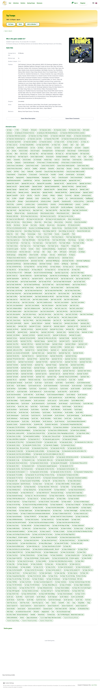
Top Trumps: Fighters (43, 516)
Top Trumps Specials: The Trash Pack (15, 477)
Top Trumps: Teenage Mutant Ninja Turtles (16, 576)
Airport (71, 144)
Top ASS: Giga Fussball (22, 391)
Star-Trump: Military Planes (82, 266)
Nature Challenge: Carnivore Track (14, 231)
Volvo (53, 611)
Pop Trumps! (81, 240)
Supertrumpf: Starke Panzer (69, 370)
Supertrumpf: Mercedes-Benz (13, 356)
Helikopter (52, 195)
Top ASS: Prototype (55, 406)
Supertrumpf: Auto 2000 (73, 326)
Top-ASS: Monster (10, 599)
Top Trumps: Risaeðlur (86, 558)
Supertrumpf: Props (39, 364)
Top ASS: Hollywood (70, 394)
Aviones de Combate (23, 150)
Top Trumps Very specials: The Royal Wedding (30, 480)
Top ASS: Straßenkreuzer (12, 418)
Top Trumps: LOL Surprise (58, 531)
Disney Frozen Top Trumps (87, 168)
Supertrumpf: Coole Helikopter (13, 335)
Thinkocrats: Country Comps (34, 379)
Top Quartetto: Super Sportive (51, 424)
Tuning (73, 602)
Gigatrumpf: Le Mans (11, 192)
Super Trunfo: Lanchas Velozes (76, 308)
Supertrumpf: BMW (11, 332)
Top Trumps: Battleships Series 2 (14, 489)
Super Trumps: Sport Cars (12, 299)
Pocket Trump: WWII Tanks (44, 240)
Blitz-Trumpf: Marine (84, 153)
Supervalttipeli (22, 379)
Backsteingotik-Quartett (47, 150)
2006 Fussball (86, 130)
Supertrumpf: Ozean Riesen (71, 359)
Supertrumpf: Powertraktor (12, 364)
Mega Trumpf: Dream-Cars (24, 210)
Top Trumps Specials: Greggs (53, 451)
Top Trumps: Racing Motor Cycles (72, 555)
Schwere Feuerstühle (33, 254)
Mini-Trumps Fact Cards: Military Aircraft (15, 219)
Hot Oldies (14, 198)
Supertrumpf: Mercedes (78, 353)
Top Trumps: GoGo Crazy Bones (32, 519)
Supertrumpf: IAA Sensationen (13, 347)
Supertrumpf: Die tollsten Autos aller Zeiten (47, 338)
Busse (79, 156)
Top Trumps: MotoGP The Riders (61, 543)
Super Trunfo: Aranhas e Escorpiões (40, 299)
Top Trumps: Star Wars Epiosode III (65, 567)
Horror (8, 198)
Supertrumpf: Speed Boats (12, 370)
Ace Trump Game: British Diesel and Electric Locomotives (72, 133)
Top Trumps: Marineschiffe (51, 537)
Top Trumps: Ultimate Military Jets (49, 585)
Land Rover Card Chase (79, 201)
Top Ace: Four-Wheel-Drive (49, 379)
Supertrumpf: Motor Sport (41, 356)
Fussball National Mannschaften (14, 180)
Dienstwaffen (51, 168)
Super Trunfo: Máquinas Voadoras (14, 311)
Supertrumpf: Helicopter (57, 344)
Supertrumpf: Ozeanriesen (85, 359)
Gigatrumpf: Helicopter (62, 189)
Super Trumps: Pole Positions (62, 296)
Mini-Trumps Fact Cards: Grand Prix (48, 216)
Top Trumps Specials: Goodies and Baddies (35, 451)
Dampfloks (35, 168)
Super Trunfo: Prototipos (25, 317)
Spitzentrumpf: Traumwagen (45, 263)
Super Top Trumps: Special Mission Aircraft (33, 293)
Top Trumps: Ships (11, 564)
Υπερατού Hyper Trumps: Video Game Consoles (50, 617)
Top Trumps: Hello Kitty (26, 525)
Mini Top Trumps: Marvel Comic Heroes (29, 216)
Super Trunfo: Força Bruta (61, 305)
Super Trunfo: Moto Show (62, 311)
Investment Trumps (45, 198)
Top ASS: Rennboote (35, 412)
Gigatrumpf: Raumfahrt (48, 192)
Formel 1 (54, 177)
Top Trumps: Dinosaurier (88, 504)
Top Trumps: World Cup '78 (47, 590)
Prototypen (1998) (75, 246)
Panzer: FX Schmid (48, 234)
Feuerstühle (53, 174)
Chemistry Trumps (48, 159)
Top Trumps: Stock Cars (87, 570)
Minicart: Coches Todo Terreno (13, 222)
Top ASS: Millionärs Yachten (77, 400)
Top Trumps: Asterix (49, 483)
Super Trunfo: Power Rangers (86, 314)
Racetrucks (31, 248)
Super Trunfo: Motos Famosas (29, 314)
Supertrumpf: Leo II (55, 350)
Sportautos (56, 263)
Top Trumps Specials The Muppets (69, 439)
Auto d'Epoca (40, 147)
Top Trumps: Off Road (82, 549)
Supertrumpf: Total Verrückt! (27, 376)
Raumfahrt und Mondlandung (48, 248)
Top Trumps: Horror (26, 528)
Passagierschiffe (65, 234)
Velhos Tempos (10, 611)
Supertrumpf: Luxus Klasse (67, 350)
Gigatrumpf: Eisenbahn (37, 186)
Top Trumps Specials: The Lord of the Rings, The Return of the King (39, 474)
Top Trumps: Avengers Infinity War (14, 486)
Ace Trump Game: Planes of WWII (51, 138)
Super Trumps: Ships (76, 296)
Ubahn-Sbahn (72, 608)
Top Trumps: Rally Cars (87, 555)
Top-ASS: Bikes (19, 596)
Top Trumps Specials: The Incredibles (15, 474)
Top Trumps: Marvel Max (83, 540)
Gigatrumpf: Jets (73, 189)
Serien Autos (52, 254)
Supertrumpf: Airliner (84, 323)
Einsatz (23, 171)
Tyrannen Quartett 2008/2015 (34, 608)
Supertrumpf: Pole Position (42, 361)
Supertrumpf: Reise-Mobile (12, 367)
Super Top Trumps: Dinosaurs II (79, 284)
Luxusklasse (85, 204)
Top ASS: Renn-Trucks (23, 412)
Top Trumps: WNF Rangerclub (13, 590)
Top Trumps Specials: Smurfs (28, 466)
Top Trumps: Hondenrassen (78, 525)
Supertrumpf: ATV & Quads (35, 326)
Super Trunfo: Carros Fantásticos (61, 302)
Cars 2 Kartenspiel (37, 159)
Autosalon (14, 150)
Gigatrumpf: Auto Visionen (85, 183)
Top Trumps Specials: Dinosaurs (68, 445)
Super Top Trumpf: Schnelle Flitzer (14, 284)
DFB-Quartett (43, 168)
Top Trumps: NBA (67, 546)
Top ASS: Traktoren (57, 418)
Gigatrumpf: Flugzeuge (12, 189)
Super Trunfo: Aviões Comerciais (71, 299)
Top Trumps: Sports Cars (75, 564)
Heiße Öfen (29, 195)
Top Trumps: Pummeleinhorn (56, 555)
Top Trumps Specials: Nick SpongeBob (59, 463)
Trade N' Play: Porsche (24, 602)
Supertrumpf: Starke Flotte (54, 370)
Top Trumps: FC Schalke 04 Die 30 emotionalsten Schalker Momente (35, 513)
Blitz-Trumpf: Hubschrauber (47, 153)
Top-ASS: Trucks (78, 599)
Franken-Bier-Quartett (63, 177)
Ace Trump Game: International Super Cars (16, 138)
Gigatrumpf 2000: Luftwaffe (13, 183)
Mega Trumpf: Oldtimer (65, 210)
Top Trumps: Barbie (64, 486)
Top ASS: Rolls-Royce (57, 412)
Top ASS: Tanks (34, 418)
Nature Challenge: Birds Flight (86, 228)
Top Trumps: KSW (46, 480)
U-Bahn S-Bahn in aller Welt (61, 608)
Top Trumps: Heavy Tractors (13, 525)
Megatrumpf (9, 213)
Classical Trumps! (66, 159)
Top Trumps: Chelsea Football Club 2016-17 (76, 495)
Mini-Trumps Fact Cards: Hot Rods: (65, 216)
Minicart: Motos (38, 222)
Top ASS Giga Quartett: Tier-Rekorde (14, 382)
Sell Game (10, 24)
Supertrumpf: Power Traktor (71, 361)
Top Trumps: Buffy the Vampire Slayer (74, 492)
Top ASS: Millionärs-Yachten (13, 403)
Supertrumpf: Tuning (51, 376)
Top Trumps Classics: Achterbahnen (61, 427)
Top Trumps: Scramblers (41, 561)
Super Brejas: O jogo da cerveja (61, 272)
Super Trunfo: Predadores (12, 317)
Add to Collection (32, 24)
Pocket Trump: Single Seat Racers (73, 237)
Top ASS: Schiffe (79, 412)
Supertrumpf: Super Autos (41, 373)
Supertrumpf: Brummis (22, 332)
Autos (8, 150)
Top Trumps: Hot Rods (53, 528)
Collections (16, 3)
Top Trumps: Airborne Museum (74, 480)
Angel (77, 144)
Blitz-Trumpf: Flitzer (34, 153)
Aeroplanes (65, 144)
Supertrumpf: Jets (81, 347)
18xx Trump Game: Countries (60, 130)
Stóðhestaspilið (27, 272)
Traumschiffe (61, 602)
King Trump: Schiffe (11, 201)
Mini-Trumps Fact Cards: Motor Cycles (35, 219)
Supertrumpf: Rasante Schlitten (77, 364)
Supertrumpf (47, 323)
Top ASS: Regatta (78, 409)
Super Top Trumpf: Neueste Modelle (28, 281)
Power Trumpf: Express (38, 243)
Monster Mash (69, 222)
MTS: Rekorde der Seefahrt (74, 225)
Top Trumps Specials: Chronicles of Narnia (32, 445)
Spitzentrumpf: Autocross (67, 257)
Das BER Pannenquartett (83, 150)
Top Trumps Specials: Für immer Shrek (15, 451)
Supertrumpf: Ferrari (57, 323)
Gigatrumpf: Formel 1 (23, 189)
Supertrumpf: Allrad (22, 326)
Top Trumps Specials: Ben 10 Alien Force (83, 442)
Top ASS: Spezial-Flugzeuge (73, 415)
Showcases (39, 3)
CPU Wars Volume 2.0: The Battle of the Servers (71, 162)
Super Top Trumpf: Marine (12, 281)
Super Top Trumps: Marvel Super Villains (53, 290)
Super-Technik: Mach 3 (83, 320)
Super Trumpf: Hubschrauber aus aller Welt (44, 296)
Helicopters (45, 195)
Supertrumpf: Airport (11, 326)
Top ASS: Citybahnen (21, 385)
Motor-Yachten (34, 225)
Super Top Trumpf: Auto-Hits (67, 278)
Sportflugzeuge (65, 263)
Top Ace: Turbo (72, 379)
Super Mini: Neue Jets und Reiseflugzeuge (59, 275)
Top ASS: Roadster (46, 412)
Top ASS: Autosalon (48, 382)
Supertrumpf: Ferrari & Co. (77, 338)
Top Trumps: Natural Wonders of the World (51, 546)
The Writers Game (51, 614)
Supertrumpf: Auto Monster (12, 329)
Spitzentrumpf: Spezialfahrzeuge (14, 263)
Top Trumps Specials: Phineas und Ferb (78, 463)
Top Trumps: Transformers (60, 582)
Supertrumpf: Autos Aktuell (41, 329)
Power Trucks (89, 240)
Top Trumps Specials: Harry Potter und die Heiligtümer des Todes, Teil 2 (22, 457)
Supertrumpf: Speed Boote (26, 370)
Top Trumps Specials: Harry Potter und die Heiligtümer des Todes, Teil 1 (48, 454)
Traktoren (53, 602)
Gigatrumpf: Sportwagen (75, 192)
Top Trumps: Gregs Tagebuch (62, 519)
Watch (20, 24)
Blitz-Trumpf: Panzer (11, 156)
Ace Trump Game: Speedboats (30, 141)
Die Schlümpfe (82, 251)
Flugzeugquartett (45, 177)
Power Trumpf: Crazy (25, 243)
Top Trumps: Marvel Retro (12, 543)
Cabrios (90, 156)
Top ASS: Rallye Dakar (55, 409)
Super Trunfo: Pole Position (72, 314)
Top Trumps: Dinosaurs (11, 507)
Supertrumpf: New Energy (71, 356)
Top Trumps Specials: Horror (87, 457)
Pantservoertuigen (31, 234)
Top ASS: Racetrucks (23, 409)
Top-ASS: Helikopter (41, 596)
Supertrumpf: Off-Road (32, 359)
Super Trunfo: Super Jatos (39, 317)
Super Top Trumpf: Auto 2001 (52, 278)
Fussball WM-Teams (27, 180)
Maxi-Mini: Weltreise (79, 207)
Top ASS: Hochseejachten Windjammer (55, 394)
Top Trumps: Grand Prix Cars (47, 519)
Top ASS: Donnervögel (76, 385)
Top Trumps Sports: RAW (12, 480)
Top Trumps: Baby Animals (29, 486)
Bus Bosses (72, 156)
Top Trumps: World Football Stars (62, 590)
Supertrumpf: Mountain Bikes (56, 356)
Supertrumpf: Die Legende (75, 335)
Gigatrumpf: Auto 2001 (59, 183)
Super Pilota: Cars (25, 278)
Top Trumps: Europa (57, 510)
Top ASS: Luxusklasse (64, 400)
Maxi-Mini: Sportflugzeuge (67, 207)
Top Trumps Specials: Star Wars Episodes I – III (67, 469)
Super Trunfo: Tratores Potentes (14, 320)
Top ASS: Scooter (25, 415)
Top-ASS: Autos (10, 596)
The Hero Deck (68, 195)
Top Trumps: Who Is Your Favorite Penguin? (81, 587)
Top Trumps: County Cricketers (47, 498)
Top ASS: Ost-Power (11, 406)
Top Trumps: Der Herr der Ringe (13, 504)
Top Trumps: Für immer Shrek (81, 516)
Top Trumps (9, 130)
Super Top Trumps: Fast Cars (42, 287)
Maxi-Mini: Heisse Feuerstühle (28, 207)
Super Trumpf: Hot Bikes (12, 296)
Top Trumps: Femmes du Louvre (81, 513)
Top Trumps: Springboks (25, 567)
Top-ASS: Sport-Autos (68, 599)
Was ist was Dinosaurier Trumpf (63, 611)
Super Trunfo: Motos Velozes (45, 314)
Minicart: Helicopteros (27, 222)
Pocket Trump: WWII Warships (58, 240)
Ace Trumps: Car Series (59, 141)
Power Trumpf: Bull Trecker (12, 243)
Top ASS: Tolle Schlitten (46, 418)
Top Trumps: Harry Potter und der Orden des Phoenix (68, 522)
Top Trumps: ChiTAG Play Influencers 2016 (16, 498)
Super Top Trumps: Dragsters (13, 287)
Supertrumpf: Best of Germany (56, 329)
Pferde (73, 234)
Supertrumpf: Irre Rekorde (42, 347)
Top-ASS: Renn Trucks (41, 599)
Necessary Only (87, 685)
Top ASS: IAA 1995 (11, 397)
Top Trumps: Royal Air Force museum (25, 561)
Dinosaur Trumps (60, 168)
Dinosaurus (76, 168)
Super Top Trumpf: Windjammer (63, 284)
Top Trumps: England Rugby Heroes (42, 510)
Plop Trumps (30, 237)
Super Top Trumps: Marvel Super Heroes (33, 290)
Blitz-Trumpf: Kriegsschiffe (72, 153)
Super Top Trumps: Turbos (63, 293)
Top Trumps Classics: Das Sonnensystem (80, 427)
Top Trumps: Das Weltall (73, 498)
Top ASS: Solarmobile (47, 415)
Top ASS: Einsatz (32, 388)
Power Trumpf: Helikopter (64, 243)
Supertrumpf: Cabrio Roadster (47, 332)
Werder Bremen (41, 614)
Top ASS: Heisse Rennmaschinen (14, 394)
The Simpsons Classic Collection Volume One (16, 257)
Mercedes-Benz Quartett (32, 213)
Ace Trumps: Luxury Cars (12, 144)
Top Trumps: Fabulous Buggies (70, 510)
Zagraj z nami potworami (32, 617)
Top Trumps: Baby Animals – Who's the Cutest (48, 486)
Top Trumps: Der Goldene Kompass (81, 501)
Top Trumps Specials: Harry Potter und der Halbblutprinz (19, 454)
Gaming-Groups (31, 3)
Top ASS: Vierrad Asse (47, 421)
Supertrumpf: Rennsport (26, 367)
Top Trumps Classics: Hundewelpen (78, 430)
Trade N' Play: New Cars (12, 602)
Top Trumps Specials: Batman (65, 442)
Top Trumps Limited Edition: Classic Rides (72, 436)
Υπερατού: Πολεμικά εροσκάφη (29, 620)
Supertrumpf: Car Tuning (74, 332)
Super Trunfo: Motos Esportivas (13, 314)
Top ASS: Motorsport (63, 403)
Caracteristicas (17, 159)
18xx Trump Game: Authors (45, 130)
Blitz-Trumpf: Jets (59, 153)
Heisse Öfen (37, 195)
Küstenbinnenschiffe (66, 201)
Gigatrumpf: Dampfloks (25, 186)
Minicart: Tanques (48, 222)
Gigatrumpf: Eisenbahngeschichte (52, 186)
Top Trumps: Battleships (76, 486)
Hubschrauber (29, 198)
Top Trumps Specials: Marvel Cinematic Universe (17, 463)
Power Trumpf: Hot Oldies (78, 243)
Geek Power (37, 180)
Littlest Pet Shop (10, 204)
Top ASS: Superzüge (24, 418)
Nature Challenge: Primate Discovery (32, 231)
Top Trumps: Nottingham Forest (68, 549)
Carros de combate (27, 159)
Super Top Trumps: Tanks (50, 293)
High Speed (76, 195)
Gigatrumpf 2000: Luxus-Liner (27, 183)
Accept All (80, 685)
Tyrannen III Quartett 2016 (67, 605)
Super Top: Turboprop (76, 293)
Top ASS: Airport (38, 382)
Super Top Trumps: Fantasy (27, 287)
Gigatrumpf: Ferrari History (68, 186)
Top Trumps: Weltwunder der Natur (44, 587)
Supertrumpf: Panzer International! (25, 361)
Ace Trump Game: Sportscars (45, 141)
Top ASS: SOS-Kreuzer (59, 415)
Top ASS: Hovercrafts (82, 394)
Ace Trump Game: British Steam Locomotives (16, 135)
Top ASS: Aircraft (28, 382)
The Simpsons (72, 254)
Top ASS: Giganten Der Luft (35, 391)
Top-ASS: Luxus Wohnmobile (77, 596)
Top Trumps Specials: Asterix (50, 442)
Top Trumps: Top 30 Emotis (25, 582)
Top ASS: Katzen (81, 397)
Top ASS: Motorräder (51, 403)
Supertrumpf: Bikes (70, 329)
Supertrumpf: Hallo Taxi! (77, 341)
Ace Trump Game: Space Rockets (14, 141)
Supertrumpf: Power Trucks (85, 361)
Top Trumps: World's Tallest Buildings (47, 593)
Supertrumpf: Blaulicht (81, 329)
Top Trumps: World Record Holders (28, 593)
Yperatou (22, 617)
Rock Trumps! (37, 251)
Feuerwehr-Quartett (70, 174)
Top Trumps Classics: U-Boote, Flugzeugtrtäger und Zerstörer (61, 433)
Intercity (37, 198)
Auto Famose (49, 147)
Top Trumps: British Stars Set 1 (27, 492)
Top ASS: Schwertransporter (13, 415)
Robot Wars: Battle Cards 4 (25, 251)
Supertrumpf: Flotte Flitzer (26, 341)
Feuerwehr (61, 174)
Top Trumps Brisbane (31, 427)
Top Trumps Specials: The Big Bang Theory (83, 472)
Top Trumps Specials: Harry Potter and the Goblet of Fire (74, 451)
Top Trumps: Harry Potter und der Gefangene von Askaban (41, 522)
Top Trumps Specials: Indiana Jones (45, 460)
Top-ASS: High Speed (52, 596)
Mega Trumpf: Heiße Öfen (51, 210)
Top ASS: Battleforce (69, 382)
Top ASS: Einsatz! (43, 388)
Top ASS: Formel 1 (10, 391)
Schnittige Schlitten (22, 254)
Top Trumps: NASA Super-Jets (33, 546)
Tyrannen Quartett (21, 608)
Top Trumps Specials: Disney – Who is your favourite (18, 448)
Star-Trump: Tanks (76, 269)
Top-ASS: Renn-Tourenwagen (54, 599)
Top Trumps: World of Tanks (78, 590)
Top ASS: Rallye (44, 409)
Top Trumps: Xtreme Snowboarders (64, 593)
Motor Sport (25, 225)
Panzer (39, 234)
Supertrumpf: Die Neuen (12, 338)
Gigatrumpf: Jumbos (84, 189)
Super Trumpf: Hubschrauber (26, 296)
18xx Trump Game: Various (74, 130)
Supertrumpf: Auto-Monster (27, 329)
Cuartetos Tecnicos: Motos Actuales (14, 168)
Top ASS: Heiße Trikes (28, 394)
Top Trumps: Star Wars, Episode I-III (53, 570)
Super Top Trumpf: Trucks (48, 284)
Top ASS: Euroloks (64, 388)
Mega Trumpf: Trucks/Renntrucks (80, 210)
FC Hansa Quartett (33, 174)
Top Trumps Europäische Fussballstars (31, 436)
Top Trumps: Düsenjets (11, 510)
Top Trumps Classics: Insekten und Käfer (15, 433)
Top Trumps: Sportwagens (12, 567)
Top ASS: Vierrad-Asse (59, 421)
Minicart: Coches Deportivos (74, 219)
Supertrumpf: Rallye (63, 364)
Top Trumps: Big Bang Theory (29, 489)
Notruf (16, 234)
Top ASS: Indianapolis (22, 397)
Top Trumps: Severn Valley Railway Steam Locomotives (61, 561)
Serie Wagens (44, 254)
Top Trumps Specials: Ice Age (13, 460)
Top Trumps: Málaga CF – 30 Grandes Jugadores (17, 537)
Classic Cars (57, 159)
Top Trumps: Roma (11, 561)
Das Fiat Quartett (80, 174)
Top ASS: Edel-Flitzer (11, 388)
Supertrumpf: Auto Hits (86, 326)
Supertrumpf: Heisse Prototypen (43, 344)
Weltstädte (33, 614)
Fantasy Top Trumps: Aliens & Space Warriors (54, 171)
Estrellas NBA (30, 171)
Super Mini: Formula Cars (12, 275)
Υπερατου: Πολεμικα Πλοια (45, 620)
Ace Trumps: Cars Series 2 (72, 141)
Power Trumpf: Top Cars (53, 246)
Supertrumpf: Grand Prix (64, 341)
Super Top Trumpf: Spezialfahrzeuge (32, 284)
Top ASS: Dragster (88, 385)
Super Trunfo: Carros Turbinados (32, 305)
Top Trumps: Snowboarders (36, 564)
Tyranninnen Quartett (47, 608)
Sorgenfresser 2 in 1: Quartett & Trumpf (37, 257)
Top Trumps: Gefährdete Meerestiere (15, 519)
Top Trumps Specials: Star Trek (66, 466)
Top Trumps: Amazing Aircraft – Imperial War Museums (18, 483)
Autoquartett (86, 147)
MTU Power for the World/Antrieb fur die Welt (16, 228)
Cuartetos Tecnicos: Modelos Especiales (66, 165)
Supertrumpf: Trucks (40, 376)
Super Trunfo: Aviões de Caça (13, 302)
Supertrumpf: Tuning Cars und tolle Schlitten (68, 376)
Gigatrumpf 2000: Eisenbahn (60, 180)
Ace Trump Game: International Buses (82, 135)
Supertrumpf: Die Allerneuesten (59, 335)
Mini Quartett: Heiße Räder (12, 216)
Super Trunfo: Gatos (74, 305)
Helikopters (59, 195)
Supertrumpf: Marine (51, 353)
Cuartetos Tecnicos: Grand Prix (48, 165)
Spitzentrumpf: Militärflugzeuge (53, 260)
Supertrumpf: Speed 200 (64, 367)
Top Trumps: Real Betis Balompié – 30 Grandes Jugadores (36, 558)
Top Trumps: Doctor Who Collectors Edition (55, 507)
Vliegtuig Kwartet (45, 611)
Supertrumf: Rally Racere (37, 323)
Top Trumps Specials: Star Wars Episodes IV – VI (17, 472)
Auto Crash (32, 147)
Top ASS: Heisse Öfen (62, 391)
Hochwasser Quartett (86, 195)
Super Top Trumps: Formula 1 (57, 287)
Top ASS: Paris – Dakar (23, 406)
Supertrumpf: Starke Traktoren (84, 370)
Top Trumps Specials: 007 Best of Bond (15, 442)
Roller (43, 251)
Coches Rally (9, 162)
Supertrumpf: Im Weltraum (28, 347)
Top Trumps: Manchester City (36, 537)
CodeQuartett (18, 162)
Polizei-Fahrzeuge (72, 240)
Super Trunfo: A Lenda (25, 299)
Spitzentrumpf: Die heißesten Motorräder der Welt (17, 260)
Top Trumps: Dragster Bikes (73, 507)
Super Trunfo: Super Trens (53, 317)
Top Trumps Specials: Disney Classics (40, 448)
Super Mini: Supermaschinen (13, 278)
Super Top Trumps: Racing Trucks (14, 293)
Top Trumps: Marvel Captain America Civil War (70, 537)
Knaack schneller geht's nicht (32, 201)
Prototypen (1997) (65, 246)
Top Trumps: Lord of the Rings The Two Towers (42, 534)
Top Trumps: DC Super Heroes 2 (29, 501)
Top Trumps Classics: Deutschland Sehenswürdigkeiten (18, 430)
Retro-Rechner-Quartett (12, 251)
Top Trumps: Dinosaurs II (24, 507)
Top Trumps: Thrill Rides (12, 582)
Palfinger (23, 234)
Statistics (23, 3)
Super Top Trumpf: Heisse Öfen (82, 278)
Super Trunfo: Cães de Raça (28, 302)
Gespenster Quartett (47, 180)
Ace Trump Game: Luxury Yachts (35, 138)
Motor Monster (17, 225)
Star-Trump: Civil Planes (42, 266)
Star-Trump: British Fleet (29, 266)
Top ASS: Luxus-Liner (52, 400)
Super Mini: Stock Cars (87, 275)
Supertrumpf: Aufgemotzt (59, 326)
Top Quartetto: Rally (38, 424)
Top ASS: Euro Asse (53, 388)
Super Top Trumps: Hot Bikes (72, 287)
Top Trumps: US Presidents (65, 585)
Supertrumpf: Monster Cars (28, 356)
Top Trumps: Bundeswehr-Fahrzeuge (14, 495)
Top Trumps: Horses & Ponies (39, 528)
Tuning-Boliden (81, 602)
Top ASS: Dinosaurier (64, 385)
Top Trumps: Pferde (81, 552)
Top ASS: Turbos (25, 421)
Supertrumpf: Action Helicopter (71, 323)
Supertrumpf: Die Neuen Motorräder (27, 338)
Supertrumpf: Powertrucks (26, 364)
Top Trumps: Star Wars (50, 567)
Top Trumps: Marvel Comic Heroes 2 (49, 540)
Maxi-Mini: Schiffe (55, 207)
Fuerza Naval (88, 177)
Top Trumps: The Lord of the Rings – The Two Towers (18, 579)
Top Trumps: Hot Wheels (66, 528)
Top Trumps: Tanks (84, 573)
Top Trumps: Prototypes (42, 555)
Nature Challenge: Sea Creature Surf (66, 231)
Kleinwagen (20, 201)
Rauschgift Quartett (62, 248)
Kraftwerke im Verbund (46, 201)
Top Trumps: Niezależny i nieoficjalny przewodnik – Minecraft (45, 549)
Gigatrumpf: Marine (35, 192)
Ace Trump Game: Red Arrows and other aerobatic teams (73, 138)
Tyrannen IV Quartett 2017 (81, 605)
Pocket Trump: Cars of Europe (42, 237)
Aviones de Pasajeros (35, 150)
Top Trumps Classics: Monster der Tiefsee (36, 433)
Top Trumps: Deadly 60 (66, 501)
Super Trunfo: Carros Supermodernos (15, 305)
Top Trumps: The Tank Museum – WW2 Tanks (72, 579)
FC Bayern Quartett (22, 174)
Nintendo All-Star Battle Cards (83, 231)
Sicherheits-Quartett (62, 254)
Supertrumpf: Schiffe (52, 367)
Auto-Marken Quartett (67, 147)
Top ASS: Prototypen (66, 406)
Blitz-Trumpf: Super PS (23, 156)
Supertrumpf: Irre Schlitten (56, 347)
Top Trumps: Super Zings (59, 573)
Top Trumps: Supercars (73, 573)
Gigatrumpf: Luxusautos (23, 192)
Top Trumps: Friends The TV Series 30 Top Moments (61, 516)
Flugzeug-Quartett (20, 177)
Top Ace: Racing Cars (61, 379)
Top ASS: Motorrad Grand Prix (38, 403)
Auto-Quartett (78, 147)
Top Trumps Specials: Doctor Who (57, 448)
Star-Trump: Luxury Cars (68, 266)
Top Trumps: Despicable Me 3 (56, 504)
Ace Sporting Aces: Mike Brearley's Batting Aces (47, 133)
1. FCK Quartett (24, 130)
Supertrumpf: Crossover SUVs (44, 335)
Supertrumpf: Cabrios (61, 332)
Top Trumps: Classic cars (33, 498)
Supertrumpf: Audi (47, 326)
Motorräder (42, 225)
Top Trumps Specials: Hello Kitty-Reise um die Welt (67, 457)
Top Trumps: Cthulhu (61, 498)
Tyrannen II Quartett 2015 (39, 605)
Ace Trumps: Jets (84, 141)
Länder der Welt (89, 201)
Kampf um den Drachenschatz (76, 198)
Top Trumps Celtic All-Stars (45, 427)
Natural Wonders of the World (70, 228)
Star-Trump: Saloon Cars (50, 269)
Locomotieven (19, 204)
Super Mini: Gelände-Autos (26, 275)
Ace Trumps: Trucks (56, 144)
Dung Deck (9, 171)
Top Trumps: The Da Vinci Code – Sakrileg (37, 576)
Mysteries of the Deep (57, 228)
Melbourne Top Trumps (20, 213)
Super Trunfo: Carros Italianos (77, 302)
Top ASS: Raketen (35, 409)
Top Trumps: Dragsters (86, 507)
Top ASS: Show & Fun (35, 415)
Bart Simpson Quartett (60, 150)
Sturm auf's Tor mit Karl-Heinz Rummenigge (43, 272)
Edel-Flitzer (16, 171)
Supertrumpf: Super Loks (54, 373)
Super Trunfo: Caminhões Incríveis (44, 302)
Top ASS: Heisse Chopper (49, 391)
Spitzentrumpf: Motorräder (68, 260)
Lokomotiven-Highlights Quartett (66, 204)
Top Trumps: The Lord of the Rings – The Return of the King (73, 576)
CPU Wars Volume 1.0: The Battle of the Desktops (48, 162)
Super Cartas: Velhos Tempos (77, 272)
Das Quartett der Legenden (12, 248)
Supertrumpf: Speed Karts (40, 370)
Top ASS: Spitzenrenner (87, 415)
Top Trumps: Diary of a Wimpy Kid (73, 504)
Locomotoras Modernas (42, 204)
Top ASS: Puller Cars (78, 406)
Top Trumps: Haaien (75, 519)
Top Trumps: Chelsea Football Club (56, 495)
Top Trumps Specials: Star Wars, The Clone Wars (61, 472)
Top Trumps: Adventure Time (59, 480)
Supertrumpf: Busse (34, 332)
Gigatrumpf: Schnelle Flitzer (61, 192)
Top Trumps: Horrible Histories (13, 528)
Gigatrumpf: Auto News (72, 183)
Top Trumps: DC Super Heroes (13, 501)
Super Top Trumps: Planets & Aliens (72, 290)
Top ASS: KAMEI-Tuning (70, 397)
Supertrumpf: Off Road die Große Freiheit (15, 359)
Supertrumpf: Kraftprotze (42, 350)
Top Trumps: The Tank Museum (53, 579)
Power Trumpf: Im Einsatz (12, 246)
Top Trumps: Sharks (79, 561)
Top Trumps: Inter (89, 528)
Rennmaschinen (72, 248)
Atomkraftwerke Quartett (22, 147)
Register (82, 3)
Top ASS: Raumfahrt (67, 409)
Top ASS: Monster (25, 403)
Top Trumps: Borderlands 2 (60, 489)
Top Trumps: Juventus (32, 531)
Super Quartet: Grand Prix (37, 278)
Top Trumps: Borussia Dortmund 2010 (76, 489)
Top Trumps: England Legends (25, 510)
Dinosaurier (69, 168)
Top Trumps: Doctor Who (37, 507)
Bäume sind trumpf (71, 150)
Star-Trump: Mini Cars (11, 269)
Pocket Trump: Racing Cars (57, 237)
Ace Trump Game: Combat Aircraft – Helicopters (61, 135)
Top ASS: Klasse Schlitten (12, 400)
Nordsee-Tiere (10, 234)
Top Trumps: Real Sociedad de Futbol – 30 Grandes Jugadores (65, 558)
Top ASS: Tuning (77, 418)
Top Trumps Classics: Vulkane (82, 433)
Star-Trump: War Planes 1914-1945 (14, 272)
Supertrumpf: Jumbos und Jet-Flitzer (14, 350)
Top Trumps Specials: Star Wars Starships (39, 472)
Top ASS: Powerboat (44, 406)
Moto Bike (9, 225)
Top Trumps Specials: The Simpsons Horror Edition (67, 474)
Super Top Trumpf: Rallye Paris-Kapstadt (62, 281)
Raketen (38, 248)
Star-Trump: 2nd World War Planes (14, 266)
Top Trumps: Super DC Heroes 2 (30, 573)
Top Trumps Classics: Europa (39, 430)
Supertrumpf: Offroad (44, 359)
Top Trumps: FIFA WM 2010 (30, 516)
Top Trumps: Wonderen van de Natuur (30, 590)
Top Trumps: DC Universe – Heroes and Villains (49, 501)
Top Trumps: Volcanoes (12, 587)
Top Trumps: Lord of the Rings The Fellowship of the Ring (79, 531)
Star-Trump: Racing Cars (24, 269)
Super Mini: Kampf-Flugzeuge (40, 275)
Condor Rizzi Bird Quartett (28, 162)
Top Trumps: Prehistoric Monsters (27, 555)
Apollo (82, 144)
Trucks (68, 602)
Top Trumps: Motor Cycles (76, 543)
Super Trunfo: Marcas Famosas (31, 311)
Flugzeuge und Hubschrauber (32, 177)
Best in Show (9, 153)
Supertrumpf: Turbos (84, 376)
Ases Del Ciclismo (10, 147)
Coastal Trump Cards (76, 159)
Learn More (94, 685)
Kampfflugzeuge (89, 198)
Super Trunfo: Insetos (47, 308)
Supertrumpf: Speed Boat (78, 367)
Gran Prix (22, 195)
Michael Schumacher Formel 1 (63, 213)
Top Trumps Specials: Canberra (13, 445)
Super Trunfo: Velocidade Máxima (43, 320)
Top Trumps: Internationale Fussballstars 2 (16, 531)
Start (10, 3)
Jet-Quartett (60, 198)
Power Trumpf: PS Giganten (39, 246)
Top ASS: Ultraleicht (36, 421)
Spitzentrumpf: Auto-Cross (54, 257)
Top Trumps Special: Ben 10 (34, 439)
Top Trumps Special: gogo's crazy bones (51, 439)
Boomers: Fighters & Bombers (37, 156)
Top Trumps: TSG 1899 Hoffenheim (14, 585)
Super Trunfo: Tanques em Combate (69, 317)
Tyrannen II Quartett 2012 (12, 605)
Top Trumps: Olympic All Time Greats (33, 552)
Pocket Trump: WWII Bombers (28, 240)
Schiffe (55, 251)
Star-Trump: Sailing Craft (37, 269)
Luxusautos (77, 204)
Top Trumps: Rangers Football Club (14, 558)
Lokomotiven (53, 204)
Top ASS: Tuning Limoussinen (13, 421)
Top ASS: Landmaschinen (25, 400)
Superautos (26, 323)
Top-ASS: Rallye (30, 599)
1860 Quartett (34, 130)
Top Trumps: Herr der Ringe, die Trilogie (60, 525)
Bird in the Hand (23, 153)
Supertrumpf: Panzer (11, 361)
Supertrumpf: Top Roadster (12, 376)
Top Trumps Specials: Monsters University (39, 463)
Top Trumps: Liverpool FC (45, 531)
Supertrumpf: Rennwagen (39, 367)
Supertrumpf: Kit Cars (29, 350)
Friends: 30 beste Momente (76, 177)
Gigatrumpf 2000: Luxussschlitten (44, 183)
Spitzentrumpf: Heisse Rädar (37, 260)
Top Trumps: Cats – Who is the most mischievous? (36, 495)
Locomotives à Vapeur (30, 204)
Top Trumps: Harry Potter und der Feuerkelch (16, 522)
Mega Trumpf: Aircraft (11, 210)
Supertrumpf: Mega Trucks (64, 353)
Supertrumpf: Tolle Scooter (68, 373)
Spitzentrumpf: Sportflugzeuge (30, 263)
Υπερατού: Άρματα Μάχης (13, 620)
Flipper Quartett (10, 177)
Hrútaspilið (21, 198)
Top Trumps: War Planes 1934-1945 (27, 587)
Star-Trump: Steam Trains (63, 269)
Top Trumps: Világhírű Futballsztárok (82, 585)
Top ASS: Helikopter (40, 394)
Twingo (88, 602)
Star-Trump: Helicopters (55, 266)
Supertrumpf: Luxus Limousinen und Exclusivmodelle (18, 353)
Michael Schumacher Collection (47, 213)
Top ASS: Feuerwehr (87, 388)
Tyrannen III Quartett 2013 (53, 605)
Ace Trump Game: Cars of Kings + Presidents (38, 135)
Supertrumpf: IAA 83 (82, 344)
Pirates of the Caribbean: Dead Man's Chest (16, 237)
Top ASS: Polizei (33, 406)
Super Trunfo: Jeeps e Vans (61, 308)
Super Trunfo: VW (57, 320)
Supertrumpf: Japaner (69, 347)
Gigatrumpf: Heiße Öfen (36, 189)
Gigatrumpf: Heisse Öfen (49, 189)
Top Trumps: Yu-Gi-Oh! (80, 593)
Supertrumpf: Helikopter (70, 344)
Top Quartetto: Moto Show (25, 424)
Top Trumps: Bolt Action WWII (45, 489)
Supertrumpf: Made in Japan (38, 353)
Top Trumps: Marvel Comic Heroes (14, 540)
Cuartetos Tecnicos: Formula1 (32, 165)
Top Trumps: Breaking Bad (12, 492)
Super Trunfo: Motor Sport (75, 311)
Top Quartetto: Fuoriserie (12, 424)
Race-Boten (23, 248)
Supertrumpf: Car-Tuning (87, 332)
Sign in (76, 3)
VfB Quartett (36, 611)
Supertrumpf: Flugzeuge (39, 341)
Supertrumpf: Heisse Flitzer (12, 344)
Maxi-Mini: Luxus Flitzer (43, 207)
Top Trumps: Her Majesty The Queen (42, 525)
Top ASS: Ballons (59, 382)
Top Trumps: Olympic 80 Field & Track (15, 552)
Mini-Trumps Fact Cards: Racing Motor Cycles (55, 219)
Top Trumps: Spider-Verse (61, 564)
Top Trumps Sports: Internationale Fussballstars (53, 477)
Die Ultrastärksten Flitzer (83, 608)
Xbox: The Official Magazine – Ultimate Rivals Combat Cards (71, 614)
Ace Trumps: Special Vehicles (42, 144)
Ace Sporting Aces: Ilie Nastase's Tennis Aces (24, 133)
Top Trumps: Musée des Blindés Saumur (15, 546)
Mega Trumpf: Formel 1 (38, 210)
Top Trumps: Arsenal (37, 483)
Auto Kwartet (57, 147)
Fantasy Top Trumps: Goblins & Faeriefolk (75, 171)
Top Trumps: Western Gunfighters (62, 587)
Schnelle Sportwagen (11, 254)
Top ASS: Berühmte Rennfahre (83, 382)
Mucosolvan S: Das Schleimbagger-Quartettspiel (39, 228)
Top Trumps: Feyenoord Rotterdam (14, 516)
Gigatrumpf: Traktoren (88, 192)
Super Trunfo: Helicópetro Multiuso (14, 308)
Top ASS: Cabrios (10, 385)
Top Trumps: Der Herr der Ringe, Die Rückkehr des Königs (35, 504)
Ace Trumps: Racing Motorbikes (27, 144)
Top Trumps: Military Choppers (45, 543)
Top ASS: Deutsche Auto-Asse (34, 385)
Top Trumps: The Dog (52, 576)
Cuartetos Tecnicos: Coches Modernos (15, 165)
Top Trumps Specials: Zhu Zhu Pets (32, 477)
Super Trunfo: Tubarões (28, 320)
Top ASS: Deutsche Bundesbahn (51, 385)
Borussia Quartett (50, 156)
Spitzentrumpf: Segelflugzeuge (83, 260)
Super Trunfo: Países (58, 314)
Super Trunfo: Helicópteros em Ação (32, 308)
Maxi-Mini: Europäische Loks (13, 207)
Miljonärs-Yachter (76, 213)
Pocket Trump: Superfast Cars (13, 240)
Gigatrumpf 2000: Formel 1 (74, 180)
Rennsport (81, 248)
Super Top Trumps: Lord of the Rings (14, 290)
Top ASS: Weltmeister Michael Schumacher (76, 421)
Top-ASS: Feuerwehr (29, 596)
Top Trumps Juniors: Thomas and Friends (51, 436)
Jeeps (53, 198)
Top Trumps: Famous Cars (85, 510)
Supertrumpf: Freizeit (52, 341)
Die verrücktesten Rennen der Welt (23, 611)
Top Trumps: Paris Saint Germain (67, 552)
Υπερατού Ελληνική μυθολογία (71, 617)
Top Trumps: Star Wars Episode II (83, 567)
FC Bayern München (11, 174)
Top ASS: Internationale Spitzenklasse (37, 397)
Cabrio (84, 156)
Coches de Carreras (88, 159)
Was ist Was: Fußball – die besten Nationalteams (17, 614)
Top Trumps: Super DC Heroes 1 (13, 573)
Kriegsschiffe (56, 201)
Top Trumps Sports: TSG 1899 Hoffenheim (16, 427)
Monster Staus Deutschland (80, 222)
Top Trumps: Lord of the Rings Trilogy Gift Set (65, 534)
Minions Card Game (58, 222)
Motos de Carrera (51, 225)
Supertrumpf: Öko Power (57, 359)
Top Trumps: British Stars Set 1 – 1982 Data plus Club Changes (49, 492)
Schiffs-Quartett (72, 251)
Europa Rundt (39, 171)
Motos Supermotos (61, 225)
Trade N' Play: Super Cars (37, 602)
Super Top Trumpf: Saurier (79, 281)
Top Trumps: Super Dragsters (45, 573)
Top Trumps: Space (49, 564)
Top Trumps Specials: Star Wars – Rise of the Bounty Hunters (20, 469)
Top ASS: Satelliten (69, 412)
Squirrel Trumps (74, 263)
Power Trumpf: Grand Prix (51, 243)
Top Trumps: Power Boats (12, 555)
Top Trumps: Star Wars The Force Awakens (34, 570)
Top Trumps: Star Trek (38, 567)
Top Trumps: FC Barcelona (12, 513)
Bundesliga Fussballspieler (62, 156)
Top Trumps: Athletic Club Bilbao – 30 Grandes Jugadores (68, 483)
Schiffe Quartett (63, 251)
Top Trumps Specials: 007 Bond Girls (34, 442)
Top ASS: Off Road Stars (75, 403)
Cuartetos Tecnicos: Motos (83, 165)
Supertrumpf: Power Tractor (56, 361)
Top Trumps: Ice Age (78, 528)
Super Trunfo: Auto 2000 (56, 299)
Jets (66, 198)
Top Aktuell (80, 379)
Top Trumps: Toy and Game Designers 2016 (43, 582)
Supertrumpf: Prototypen (51, 364)
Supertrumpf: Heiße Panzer (27, 344)
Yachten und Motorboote (12, 617)
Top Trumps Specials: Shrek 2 (13, 466)
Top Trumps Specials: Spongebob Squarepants (47, 466)
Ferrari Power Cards (44, 174)
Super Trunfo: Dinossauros (47, 305)
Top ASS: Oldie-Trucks (88, 403)
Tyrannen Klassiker (11, 608)
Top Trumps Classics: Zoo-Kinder (14, 436)
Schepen (49, 251)
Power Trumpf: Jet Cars (25, 246)
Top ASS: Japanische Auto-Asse (55, 397)
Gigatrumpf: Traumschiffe (12, 195)
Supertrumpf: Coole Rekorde (28, 335)
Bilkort (16, 153)
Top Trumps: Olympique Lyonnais (51, 552)
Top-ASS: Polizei (20, 599)
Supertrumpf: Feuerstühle (12, 341)
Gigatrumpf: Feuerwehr (81, 186)
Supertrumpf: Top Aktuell (82, 373)
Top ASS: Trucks (67, 418)
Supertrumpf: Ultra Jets (12, 379)
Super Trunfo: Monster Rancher (47, 311)
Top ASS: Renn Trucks (11, 412)
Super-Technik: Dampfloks (69, 320)
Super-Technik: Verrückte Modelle (14, 323)
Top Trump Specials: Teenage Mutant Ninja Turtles (71, 424)
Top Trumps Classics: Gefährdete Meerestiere (58, 430)
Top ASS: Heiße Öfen (74, 391)
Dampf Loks (27, 168)
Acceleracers (9, 133)
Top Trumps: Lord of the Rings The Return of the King (18, 534)
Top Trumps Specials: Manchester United (64, 460)
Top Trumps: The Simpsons (38, 579)
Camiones (9, 159)
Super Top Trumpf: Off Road (45, 281)
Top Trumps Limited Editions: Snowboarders (16, 439)
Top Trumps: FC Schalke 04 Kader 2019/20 (62, 513)
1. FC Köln (16, 130)
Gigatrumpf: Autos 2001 (12, 186)
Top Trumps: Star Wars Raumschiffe (14, 570)
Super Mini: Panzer (75, 275)
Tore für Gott (88, 599)
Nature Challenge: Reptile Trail (49, 231)
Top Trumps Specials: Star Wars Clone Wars (45, 469)
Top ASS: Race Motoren (12, 409)
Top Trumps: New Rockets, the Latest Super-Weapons (18, 549)
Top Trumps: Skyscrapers (22, 564)
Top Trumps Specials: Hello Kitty (47, 457)
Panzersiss (57, 234)
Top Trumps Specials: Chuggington (51, 445)
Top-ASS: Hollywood (64, 596)
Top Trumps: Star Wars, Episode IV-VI (72, 570)
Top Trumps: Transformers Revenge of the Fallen (79, 582)
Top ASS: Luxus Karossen (39, 400)
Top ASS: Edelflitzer (22, 388)
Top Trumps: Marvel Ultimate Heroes (28, 543)
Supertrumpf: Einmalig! (64, 338)
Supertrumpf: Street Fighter (12, 373)
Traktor (47, 602)
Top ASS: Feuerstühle (75, 388)
